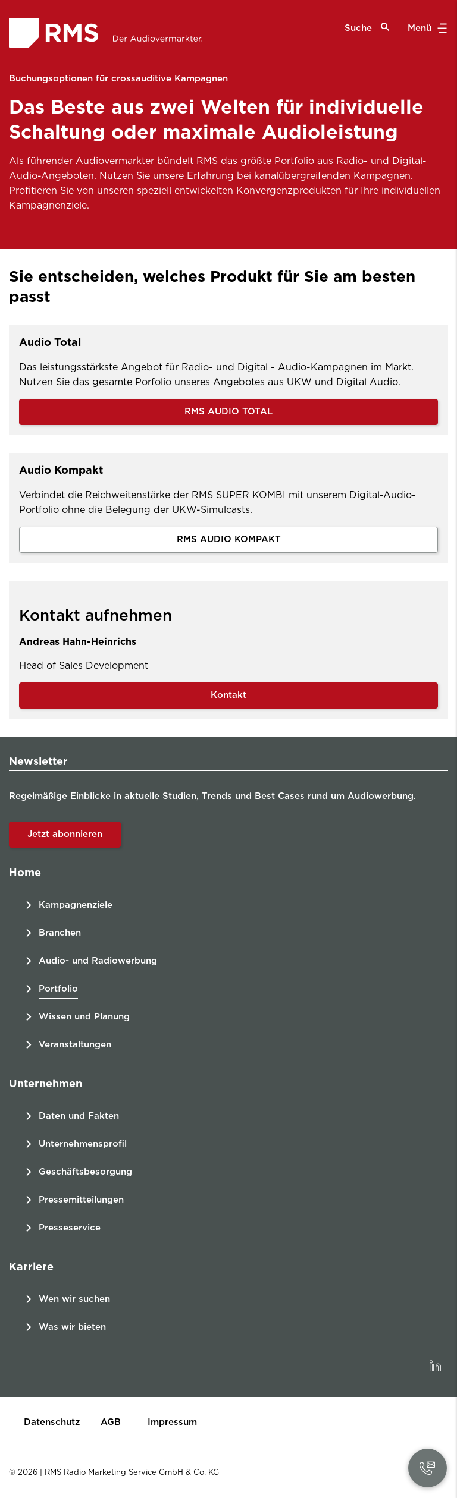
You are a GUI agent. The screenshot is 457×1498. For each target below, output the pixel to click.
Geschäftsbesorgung (85, 1171)
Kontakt (228, 695)
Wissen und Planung (84, 1016)
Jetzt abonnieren (64, 834)
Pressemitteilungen (81, 1199)
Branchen (60, 933)
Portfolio (58, 988)
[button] (427, 1468)
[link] (435, 1366)
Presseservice (70, 1227)
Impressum (172, 1422)
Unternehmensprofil (83, 1144)
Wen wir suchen (74, 1299)
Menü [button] (426, 28)
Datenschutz (52, 1422)
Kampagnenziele (75, 905)
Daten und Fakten (79, 1116)
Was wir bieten (72, 1327)
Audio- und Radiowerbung (98, 960)
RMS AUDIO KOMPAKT (229, 539)
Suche (367, 28)
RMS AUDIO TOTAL (228, 411)
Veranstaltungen (75, 1044)
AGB (111, 1422)
